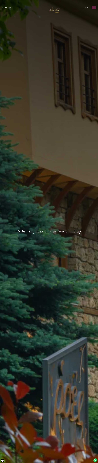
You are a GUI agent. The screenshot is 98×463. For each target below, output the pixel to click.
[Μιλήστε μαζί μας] (95, 460)
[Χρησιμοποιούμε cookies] (2, 460)
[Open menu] (94, 7)
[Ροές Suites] (49, 7)
